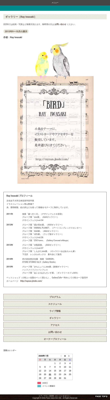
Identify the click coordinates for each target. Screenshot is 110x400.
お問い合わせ (60, 24)
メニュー (55, 3)
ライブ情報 (55, 311)
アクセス (55, 325)
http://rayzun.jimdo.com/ (31, 281)
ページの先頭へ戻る (101, 396)
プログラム (55, 297)
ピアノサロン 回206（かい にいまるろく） (19, 8)
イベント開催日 (48, 386)
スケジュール (55, 304)
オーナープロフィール (55, 339)
